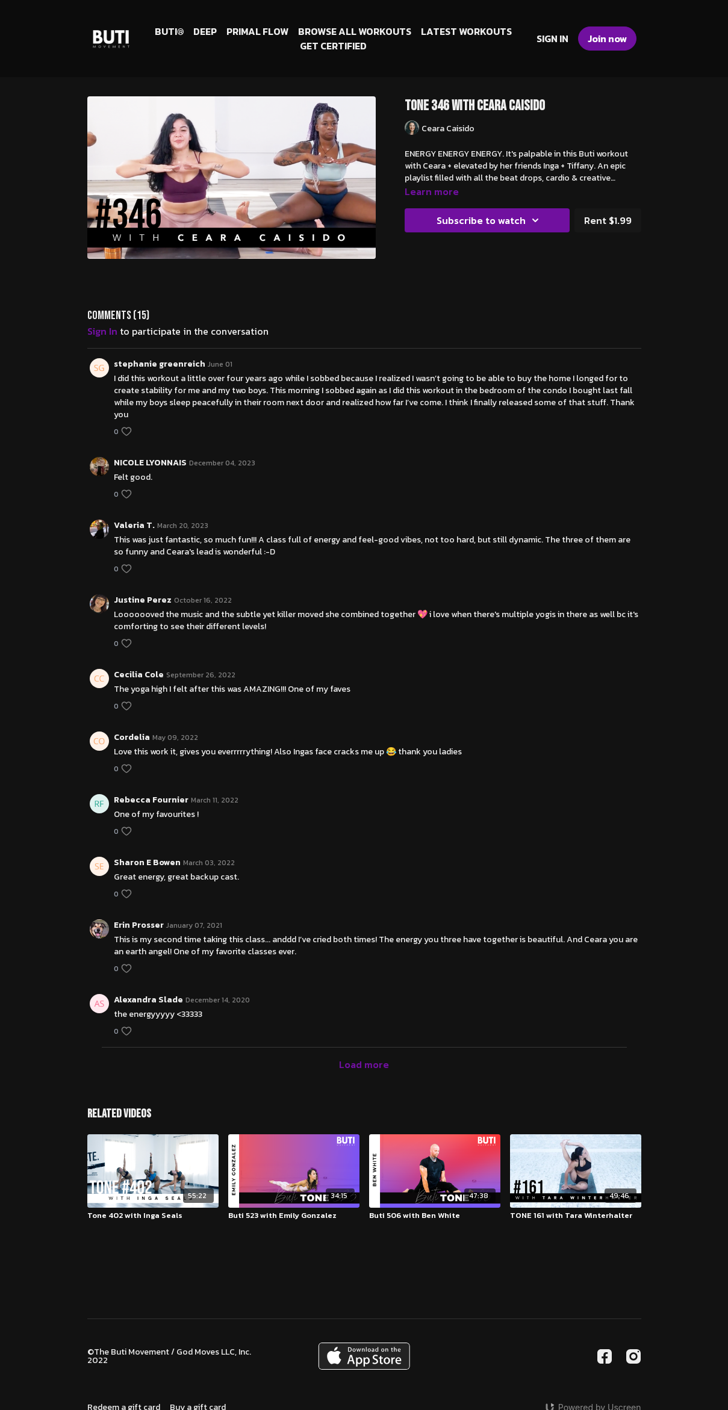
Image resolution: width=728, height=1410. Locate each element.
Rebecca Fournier (151, 800)
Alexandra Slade (148, 999)
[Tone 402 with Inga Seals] (153, 1216)
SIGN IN (552, 38)
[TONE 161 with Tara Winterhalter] (575, 1216)
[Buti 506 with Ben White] (434, 1216)
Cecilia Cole (139, 674)
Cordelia (132, 737)
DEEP (205, 31)
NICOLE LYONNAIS (150, 462)
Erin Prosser (139, 925)
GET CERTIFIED (333, 46)
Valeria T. (134, 525)
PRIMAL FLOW (257, 31)
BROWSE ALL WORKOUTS (354, 31)
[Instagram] (633, 1356)
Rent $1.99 (608, 220)
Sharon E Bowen (147, 862)
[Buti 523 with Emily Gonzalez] (293, 1216)
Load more (364, 1064)
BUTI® (169, 31)
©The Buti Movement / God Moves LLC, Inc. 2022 (169, 1356)
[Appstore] (364, 1356)
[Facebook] (604, 1356)
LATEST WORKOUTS (466, 31)
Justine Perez (143, 600)
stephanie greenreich (159, 364)
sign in (102, 331)
